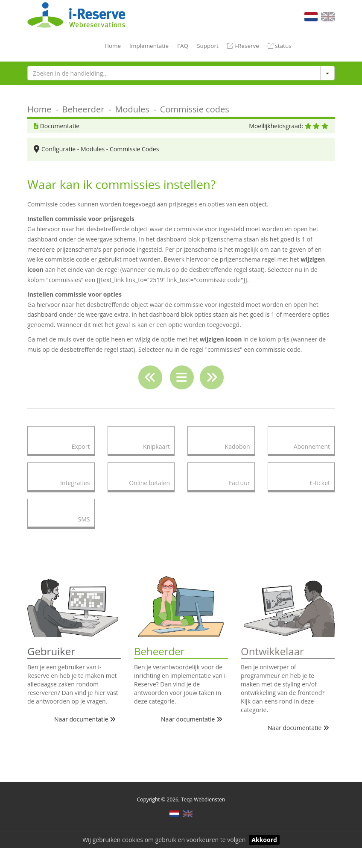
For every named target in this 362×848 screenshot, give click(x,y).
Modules (132, 109)
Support (208, 46)
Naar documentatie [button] (85, 719)
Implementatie (149, 46)
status (280, 46)
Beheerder (83, 109)
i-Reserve (243, 46)
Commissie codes (194, 109)
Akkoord (264, 840)
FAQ (182, 46)
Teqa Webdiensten (203, 799)
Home (113, 46)
